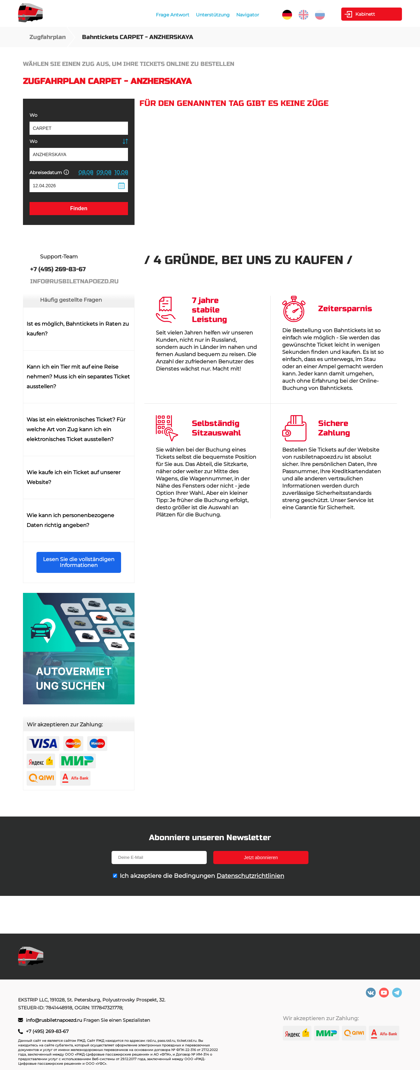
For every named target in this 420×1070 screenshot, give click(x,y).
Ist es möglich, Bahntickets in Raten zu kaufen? (78, 329)
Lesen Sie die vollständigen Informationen (79, 562)
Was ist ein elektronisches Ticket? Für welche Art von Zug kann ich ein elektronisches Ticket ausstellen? (76, 429)
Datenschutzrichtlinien (250, 875)
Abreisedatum (49, 172)
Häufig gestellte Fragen (71, 300)
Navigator (247, 15)
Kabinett (365, 14)
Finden (78, 208)
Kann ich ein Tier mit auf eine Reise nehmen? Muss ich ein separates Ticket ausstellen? (78, 377)
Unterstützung (213, 15)
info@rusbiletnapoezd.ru (54, 1020)
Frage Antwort (172, 15)
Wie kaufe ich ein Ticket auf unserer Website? (73, 477)
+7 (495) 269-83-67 (47, 1031)
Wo (33, 115)
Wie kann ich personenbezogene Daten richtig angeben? (70, 520)
